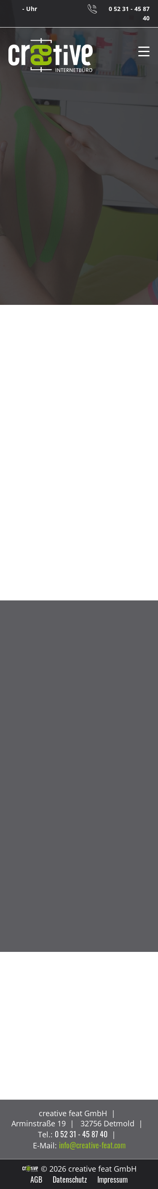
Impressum (112, 1179)
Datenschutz (70, 1179)
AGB (36, 1179)
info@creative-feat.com (92, 1144)
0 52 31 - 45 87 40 (129, 13)
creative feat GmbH (50, 55)
